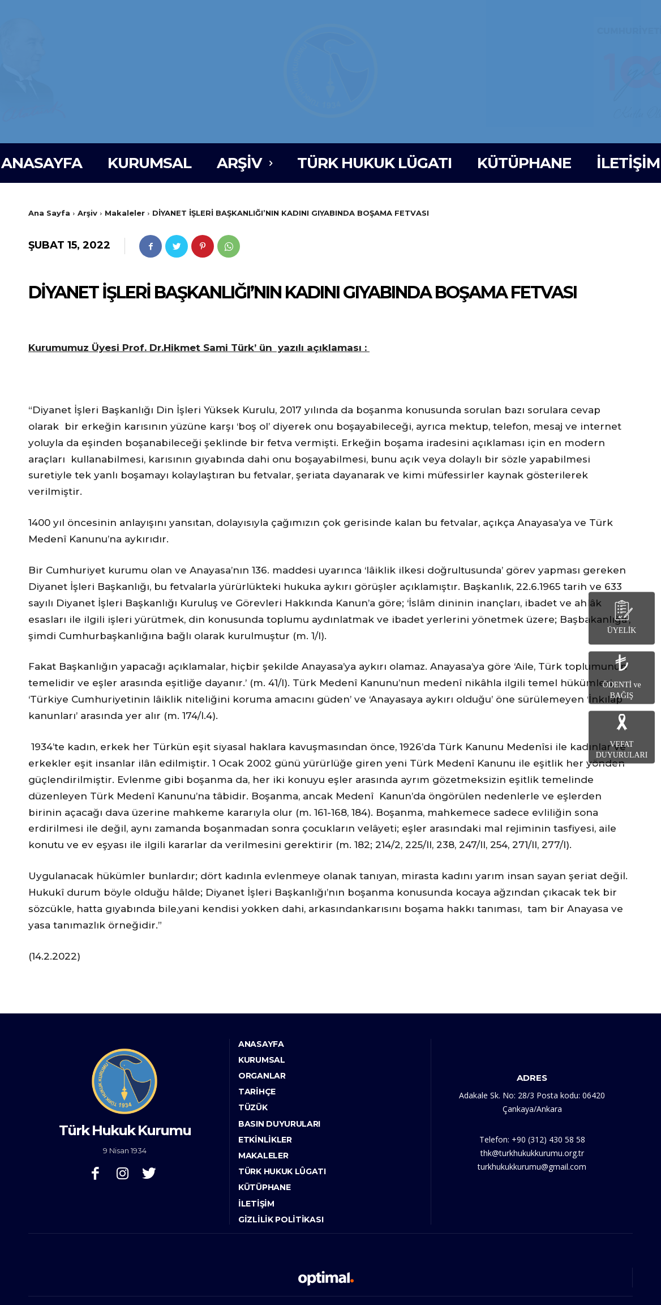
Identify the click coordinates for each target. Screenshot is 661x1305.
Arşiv (87, 212)
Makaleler (125, 212)
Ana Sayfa (49, 212)
